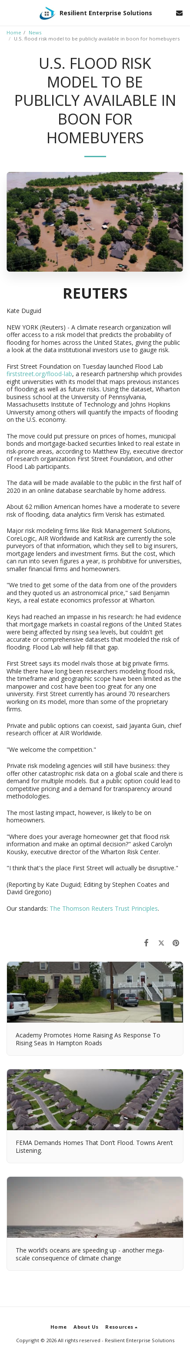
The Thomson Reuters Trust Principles (104, 908)
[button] (9, 12)
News (35, 32)
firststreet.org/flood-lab (39, 374)
